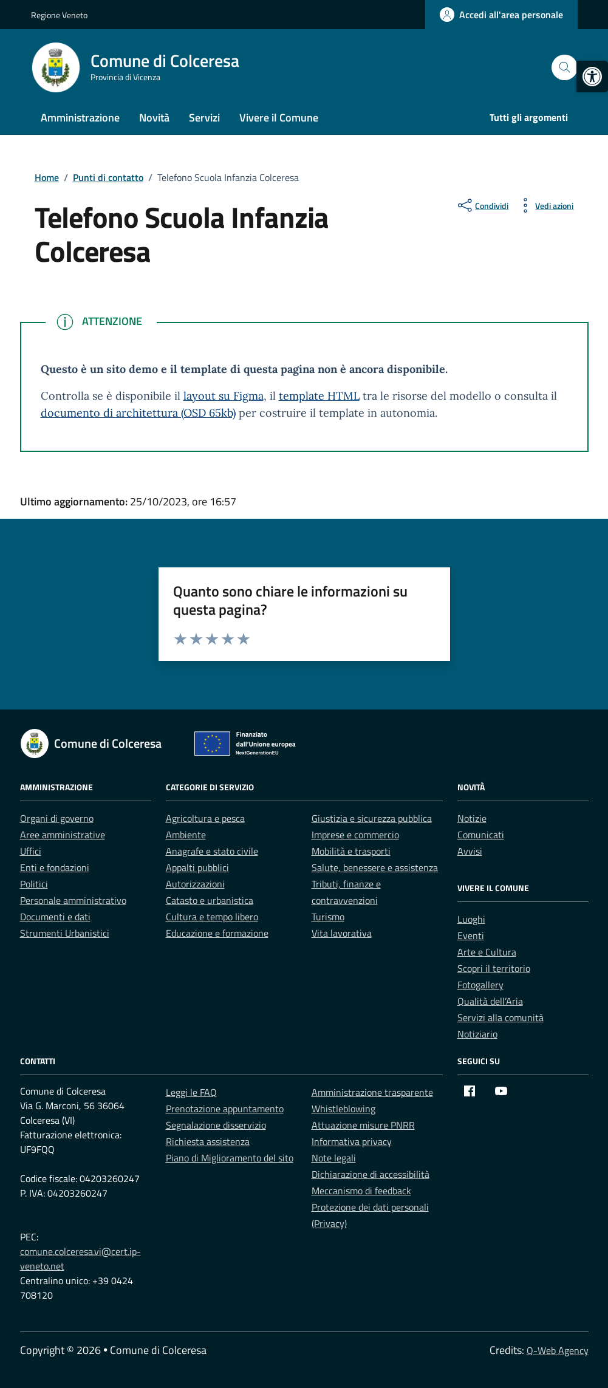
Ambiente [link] (186, 834)
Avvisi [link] (469, 851)
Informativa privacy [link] (352, 1141)
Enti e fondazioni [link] (54, 867)
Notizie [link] (472, 818)
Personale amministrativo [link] (73, 900)
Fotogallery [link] (480, 984)
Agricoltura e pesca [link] (205, 818)
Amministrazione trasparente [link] (372, 1092)
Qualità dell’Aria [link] (490, 1001)
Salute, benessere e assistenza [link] (375, 867)
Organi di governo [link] (57, 818)
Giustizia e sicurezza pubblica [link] (372, 818)
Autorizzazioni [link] (195, 884)
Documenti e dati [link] (55, 916)
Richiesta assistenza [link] (208, 1141)
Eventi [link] (470, 935)
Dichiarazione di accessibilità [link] (370, 1174)
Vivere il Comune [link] (278, 117)
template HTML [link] (319, 396)
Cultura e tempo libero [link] (212, 916)
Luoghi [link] (471, 919)
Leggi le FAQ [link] (191, 1092)
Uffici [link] (30, 851)
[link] (592, 76)
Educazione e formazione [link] (217, 933)
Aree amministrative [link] (62, 834)
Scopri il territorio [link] (493, 968)
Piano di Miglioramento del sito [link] (229, 1157)
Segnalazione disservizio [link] (216, 1125)
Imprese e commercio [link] (355, 834)
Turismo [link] (328, 916)
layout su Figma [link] (223, 396)
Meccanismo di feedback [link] (361, 1190)
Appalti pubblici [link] (197, 867)
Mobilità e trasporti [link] (351, 851)
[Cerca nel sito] (565, 68)
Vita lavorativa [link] (342, 933)
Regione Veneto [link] (59, 15)
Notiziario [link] (477, 1034)
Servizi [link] (204, 117)
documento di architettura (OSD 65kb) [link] (138, 413)
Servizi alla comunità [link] (500, 1017)
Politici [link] (34, 884)
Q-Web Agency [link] (558, 1350)
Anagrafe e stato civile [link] (212, 851)
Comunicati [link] (480, 834)
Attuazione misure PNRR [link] (363, 1125)
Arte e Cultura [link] (486, 952)
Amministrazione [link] (80, 117)
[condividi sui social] (482, 205)
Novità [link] (154, 117)
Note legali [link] (334, 1157)
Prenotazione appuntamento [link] (225, 1108)
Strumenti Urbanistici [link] (64, 933)
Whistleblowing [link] (343, 1108)
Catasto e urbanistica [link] (209, 900)
